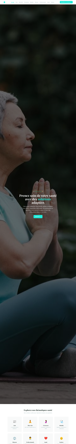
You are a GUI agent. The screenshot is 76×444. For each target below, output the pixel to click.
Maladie (31, 2)
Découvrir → (38, 216)
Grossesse (26, 2)
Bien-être (21, 2)
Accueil (12, 2)
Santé (48, 2)
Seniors (52, 2)
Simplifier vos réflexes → (66, 2)
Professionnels (43, 2)
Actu (17, 2)
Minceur (36, 2)
